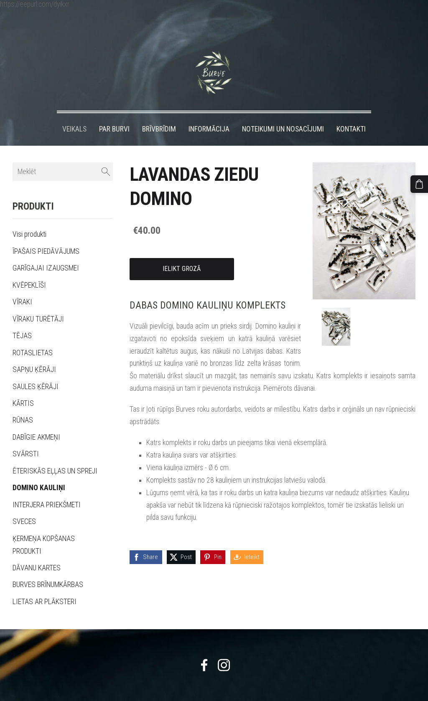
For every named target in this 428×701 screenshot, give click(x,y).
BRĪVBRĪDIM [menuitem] (159, 113)
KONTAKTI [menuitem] (351, 113)
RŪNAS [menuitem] (23, 404)
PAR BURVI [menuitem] (114, 113)
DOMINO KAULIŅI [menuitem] (39, 472)
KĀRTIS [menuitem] (23, 388)
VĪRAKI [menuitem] (22, 286)
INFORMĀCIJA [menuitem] (209, 113)
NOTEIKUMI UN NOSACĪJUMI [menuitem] (283, 113)
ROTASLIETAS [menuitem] (33, 337)
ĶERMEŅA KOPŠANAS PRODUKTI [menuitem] (44, 529)
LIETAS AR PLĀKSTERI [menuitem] (44, 586)
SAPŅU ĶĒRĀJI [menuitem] (34, 354)
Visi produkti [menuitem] (29, 219)
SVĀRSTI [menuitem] (26, 438)
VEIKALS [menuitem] (74, 113)
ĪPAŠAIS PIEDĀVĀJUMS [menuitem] (46, 236)
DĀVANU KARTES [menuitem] (37, 552)
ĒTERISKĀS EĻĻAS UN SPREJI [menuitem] (55, 455)
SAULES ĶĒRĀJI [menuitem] (36, 371)
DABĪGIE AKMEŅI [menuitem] (36, 422)
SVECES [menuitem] (24, 506)
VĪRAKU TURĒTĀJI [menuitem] (38, 303)
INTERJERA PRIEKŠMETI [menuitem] (47, 489)
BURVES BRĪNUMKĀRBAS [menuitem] (48, 569)
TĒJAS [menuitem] (22, 320)
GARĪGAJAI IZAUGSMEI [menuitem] (46, 252)
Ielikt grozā (182, 253)
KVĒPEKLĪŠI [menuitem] (29, 270)
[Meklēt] (63, 156)
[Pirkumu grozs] (421, 182)
